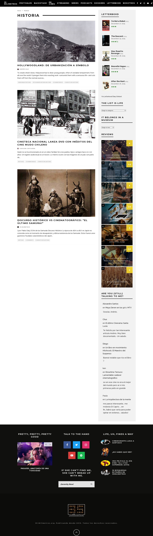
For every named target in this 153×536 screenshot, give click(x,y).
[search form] (76, 484)
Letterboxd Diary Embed (113, 96)
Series (75, 3)
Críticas (21, 240)
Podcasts (86, 3)
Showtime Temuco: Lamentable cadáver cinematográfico (113, 375)
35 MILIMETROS (10, 3)
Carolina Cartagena (27, 148)
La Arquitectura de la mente (118, 399)
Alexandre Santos (110, 304)
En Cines (52, 3)
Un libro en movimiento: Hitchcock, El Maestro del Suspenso (115, 350)
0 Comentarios (58, 82)
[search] (91, 484)
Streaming (63, 3)
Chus (105, 319)
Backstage (40, 3)
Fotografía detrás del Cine (42, 82)
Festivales (25, 3)
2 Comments (29, 240)
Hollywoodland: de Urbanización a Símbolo (53, 65)
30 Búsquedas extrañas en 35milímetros (119, 472)
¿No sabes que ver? (122, 452)
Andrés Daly (24, 69)
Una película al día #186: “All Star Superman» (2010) (122, 463)
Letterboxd (114, 3)
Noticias (21, 161)
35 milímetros (25, 227)
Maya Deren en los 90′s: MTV (118, 307)
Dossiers (99, 3)
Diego (105, 344)
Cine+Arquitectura (24, 82)
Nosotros (129, 3)
